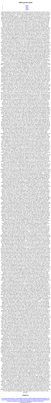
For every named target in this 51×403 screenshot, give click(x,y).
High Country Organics (25, 399)
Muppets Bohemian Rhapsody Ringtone (37, 398)
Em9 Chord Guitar (14, 399)
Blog (27, 8)
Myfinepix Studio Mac (38, 401)
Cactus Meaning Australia (21, 398)
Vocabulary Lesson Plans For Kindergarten (22, 401)
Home (27, 5)
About (27, 6)
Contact (27, 9)
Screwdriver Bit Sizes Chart (8, 398)
